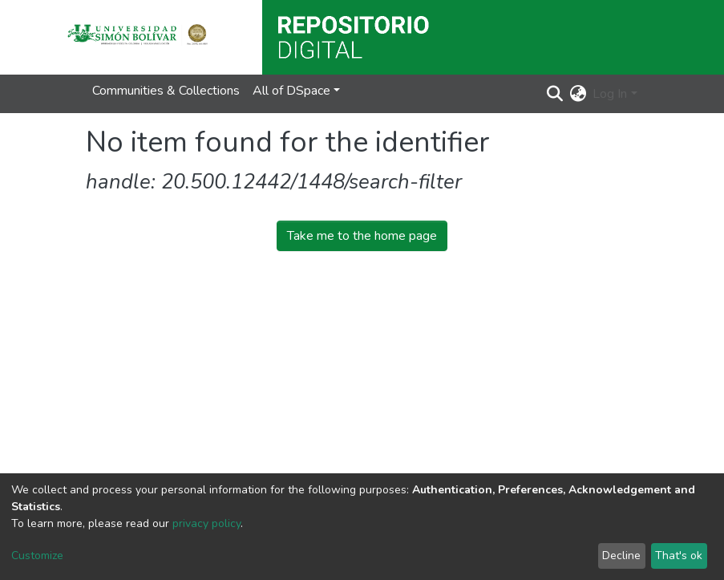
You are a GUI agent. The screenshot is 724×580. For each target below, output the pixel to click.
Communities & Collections (166, 90)
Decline (621, 555)
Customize (37, 555)
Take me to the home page (362, 236)
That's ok (678, 555)
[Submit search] (554, 93)
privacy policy (206, 523)
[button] (578, 93)
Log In (610, 94)
